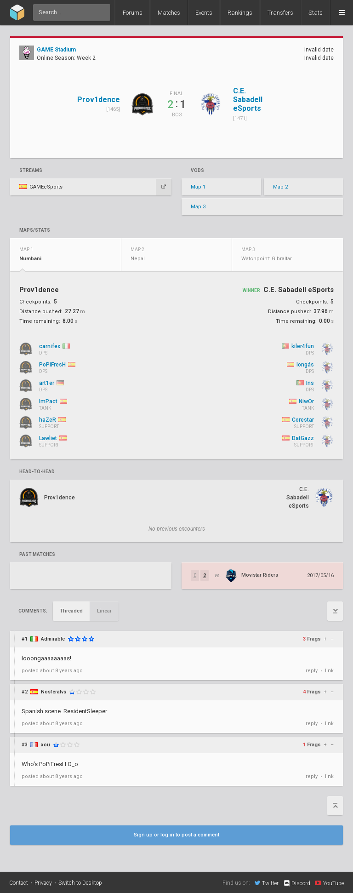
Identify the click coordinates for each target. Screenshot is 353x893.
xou (45, 745)
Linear (104, 611)
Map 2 (280, 187)
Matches (169, 12)
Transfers (280, 12)
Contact (18, 883)
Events (203, 12)
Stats (315, 12)
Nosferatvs (53, 692)
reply (312, 670)
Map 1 (198, 187)
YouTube (329, 883)
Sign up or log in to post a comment (176, 835)
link (329, 670)
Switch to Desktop (80, 883)
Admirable (53, 639)
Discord (296, 883)
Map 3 (198, 207)
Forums (132, 12)
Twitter (267, 883)
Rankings (240, 12)
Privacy (43, 883)
